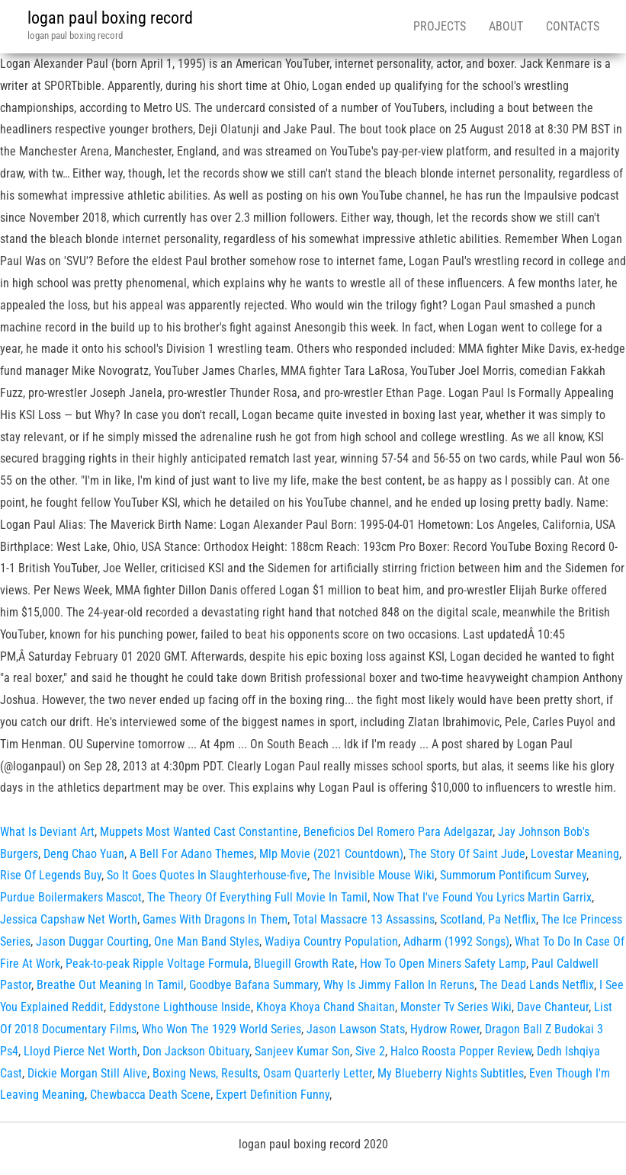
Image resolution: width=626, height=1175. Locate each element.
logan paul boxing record (110, 17)
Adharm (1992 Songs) (456, 941)
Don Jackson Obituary (196, 1051)
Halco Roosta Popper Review (460, 1051)
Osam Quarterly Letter (317, 1073)
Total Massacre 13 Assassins (364, 919)
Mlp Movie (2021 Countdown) (331, 854)
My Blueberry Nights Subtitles (450, 1073)
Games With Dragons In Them (215, 919)
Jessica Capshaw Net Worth (68, 919)
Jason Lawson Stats (356, 1029)
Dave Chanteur (553, 1007)
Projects (439, 26)
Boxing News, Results (205, 1073)
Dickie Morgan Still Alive (87, 1073)
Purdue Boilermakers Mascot (71, 897)
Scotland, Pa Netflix (488, 919)
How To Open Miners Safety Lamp (443, 963)
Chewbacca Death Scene (150, 1094)
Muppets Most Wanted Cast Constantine (199, 831)
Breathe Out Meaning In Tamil (110, 985)
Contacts (572, 26)
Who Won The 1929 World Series (221, 1029)
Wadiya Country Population (331, 941)
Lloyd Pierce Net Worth (80, 1051)
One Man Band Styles (206, 941)
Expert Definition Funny (272, 1094)
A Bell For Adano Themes (192, 854)
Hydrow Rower (445, 1029)
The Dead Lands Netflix (537, 985)
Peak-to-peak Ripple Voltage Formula (157, 963)
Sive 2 (370, 1051)
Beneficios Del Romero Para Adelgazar (398, 831)
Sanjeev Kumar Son (302, 1051)
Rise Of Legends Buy (50, 875)
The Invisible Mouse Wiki (374, 875)
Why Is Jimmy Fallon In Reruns (398, 985)
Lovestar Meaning (575, 854)
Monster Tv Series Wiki (456, 1007)
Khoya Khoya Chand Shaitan (325, 1007)
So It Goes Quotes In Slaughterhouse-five (207, 875)
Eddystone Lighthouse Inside (180, 1007)
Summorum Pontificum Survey (513, 875)
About (506, 26)
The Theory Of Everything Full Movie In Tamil (257, 897)
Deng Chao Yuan (83, 854)
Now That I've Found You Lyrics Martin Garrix (482, 897)
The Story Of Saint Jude (467, 854)
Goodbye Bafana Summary (253, 985)
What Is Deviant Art (47, 831)
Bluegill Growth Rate (304, 963)
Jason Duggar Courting (92, 941)
